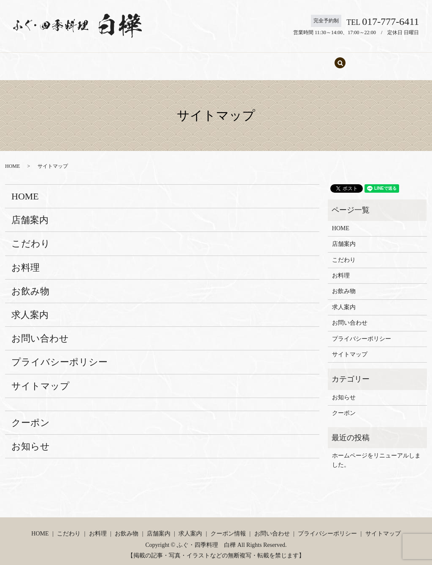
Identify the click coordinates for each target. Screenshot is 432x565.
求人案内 (272, 59)
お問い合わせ (316, 59)
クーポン (30, 414)
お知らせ (30, 438)
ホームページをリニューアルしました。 (376, 452)
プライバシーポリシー (59, 354)
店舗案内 (234, 59)
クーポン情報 (228, 525)
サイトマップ (40, 378)
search (351, 59)
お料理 (162, 59)
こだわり (127, 59)
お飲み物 (197, 59)
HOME (92, 59)
